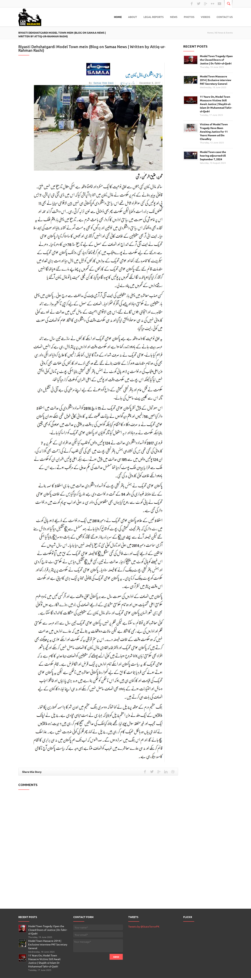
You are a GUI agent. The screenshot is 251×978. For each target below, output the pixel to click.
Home (118, 16)
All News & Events (224, 32)
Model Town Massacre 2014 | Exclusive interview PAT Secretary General (215, 80)
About (132, 16)
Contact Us (225, 16)
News (173, 16)
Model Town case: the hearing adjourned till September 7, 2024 (213, 155)
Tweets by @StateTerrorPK (143, 926)
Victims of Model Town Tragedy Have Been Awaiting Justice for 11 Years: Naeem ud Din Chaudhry (214, 131)
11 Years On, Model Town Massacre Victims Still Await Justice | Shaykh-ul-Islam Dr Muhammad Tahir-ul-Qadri (216, 104)
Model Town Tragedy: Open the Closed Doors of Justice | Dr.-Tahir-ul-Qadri (216, 59)
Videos (205, 16)
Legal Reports (153, 16)
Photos (189, 16)
